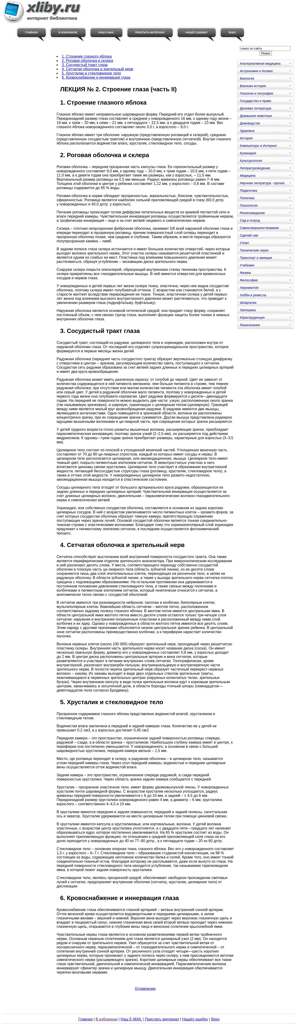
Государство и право (255, 101)
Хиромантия (249, 288)
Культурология (251, 160)
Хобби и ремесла (253, 295)
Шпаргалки (248, 302)
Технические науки (254, 250)
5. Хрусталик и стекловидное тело (91, 73)
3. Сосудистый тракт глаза (85, 65)
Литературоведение (255, 168)
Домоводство (250, 123)
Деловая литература (255, 108)
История (246, 138)
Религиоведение (252, 213)
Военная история (253, 86)
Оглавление (145, 989)
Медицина (247, 175)
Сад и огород (250, 220)
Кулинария (248, 153)
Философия (249, 280)
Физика (245, 273)
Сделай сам (249, 235)
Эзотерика (248, 310)
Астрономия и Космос (256, 71)
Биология (247, 78)
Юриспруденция (252, 317)
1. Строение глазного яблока (87, 56)
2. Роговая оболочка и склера (87, 61)
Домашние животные (256, 116)
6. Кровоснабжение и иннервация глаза (96, 77)
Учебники (247, 265)
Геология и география (256, 93)
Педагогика (248, 190)
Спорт (244, 243)
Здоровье (247, 131)
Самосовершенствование (259, 228)
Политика (247, 198)
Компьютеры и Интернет (258, 146)
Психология (249, 205)
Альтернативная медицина (260, 63)
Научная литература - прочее (262, 183)
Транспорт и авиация (256, 258)
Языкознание (250, 325)
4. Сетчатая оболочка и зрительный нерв (97, 69)
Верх (215, 1019)
